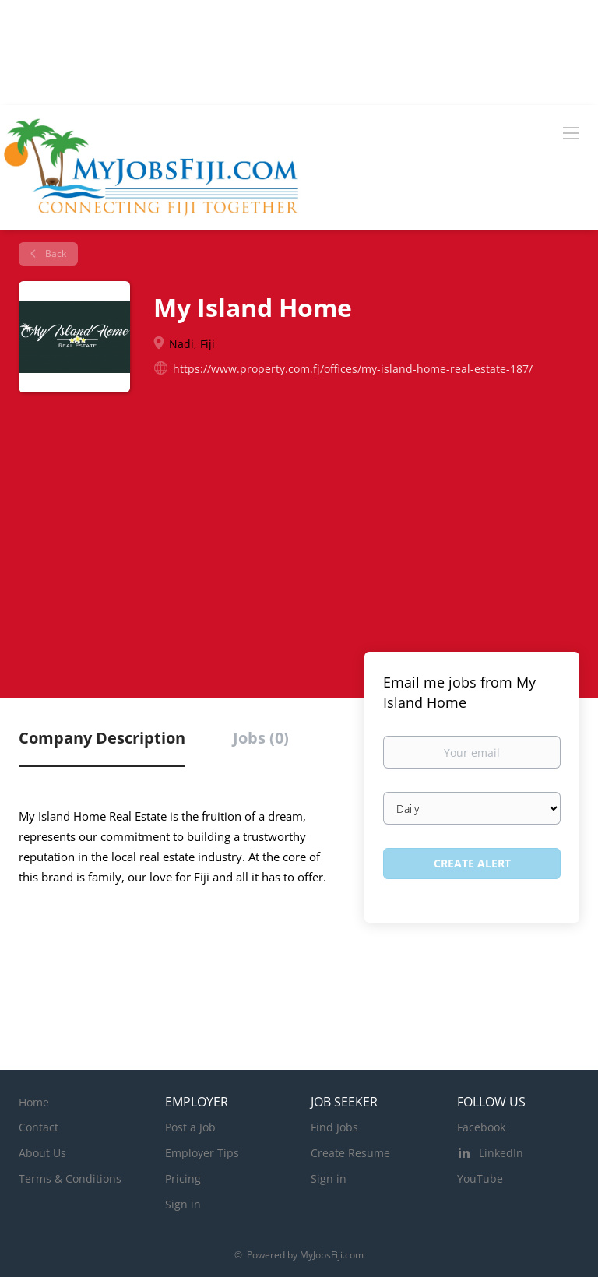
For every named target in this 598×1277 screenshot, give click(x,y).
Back (54, 253)
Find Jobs (334, 1127)
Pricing (183, 1178)
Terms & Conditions (70, 1178)
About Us (42, 1152)
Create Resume (350, 1152)
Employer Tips (202, 1152)
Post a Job (190, 1127)
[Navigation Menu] (571, 132)
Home (34, 1102)
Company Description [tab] (102, 737)
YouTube (480, 1178)
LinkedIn (501, 1152)
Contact (38, 1127)
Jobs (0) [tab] (261, 737)
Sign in (183, 1204)
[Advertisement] (299, 531)
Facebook (481, 1127)
